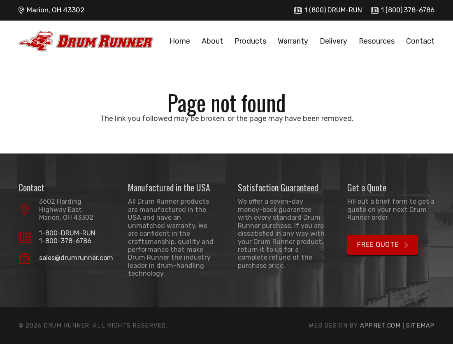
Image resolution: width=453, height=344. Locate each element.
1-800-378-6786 (65, 241)
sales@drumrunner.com (76, 258)
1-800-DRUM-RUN (67, 233)
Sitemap (420, 325)
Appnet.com (380, 325)
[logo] (86, 41)
